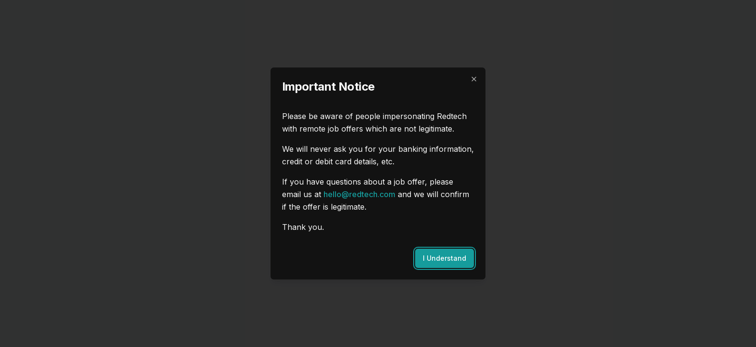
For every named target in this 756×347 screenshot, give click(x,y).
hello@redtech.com (359, 194)
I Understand (444, 258)
